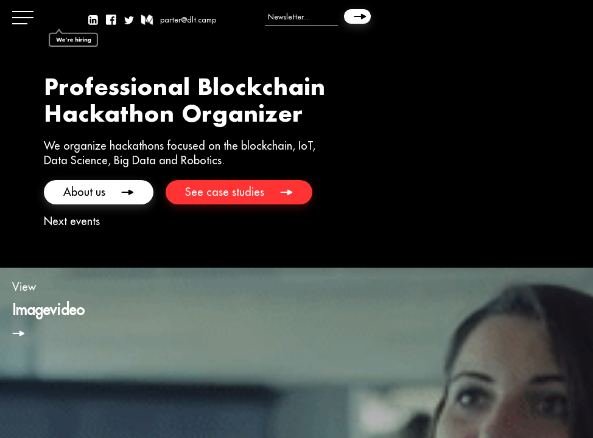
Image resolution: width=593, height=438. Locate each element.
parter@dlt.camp (188, 19)
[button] (24, 18)
